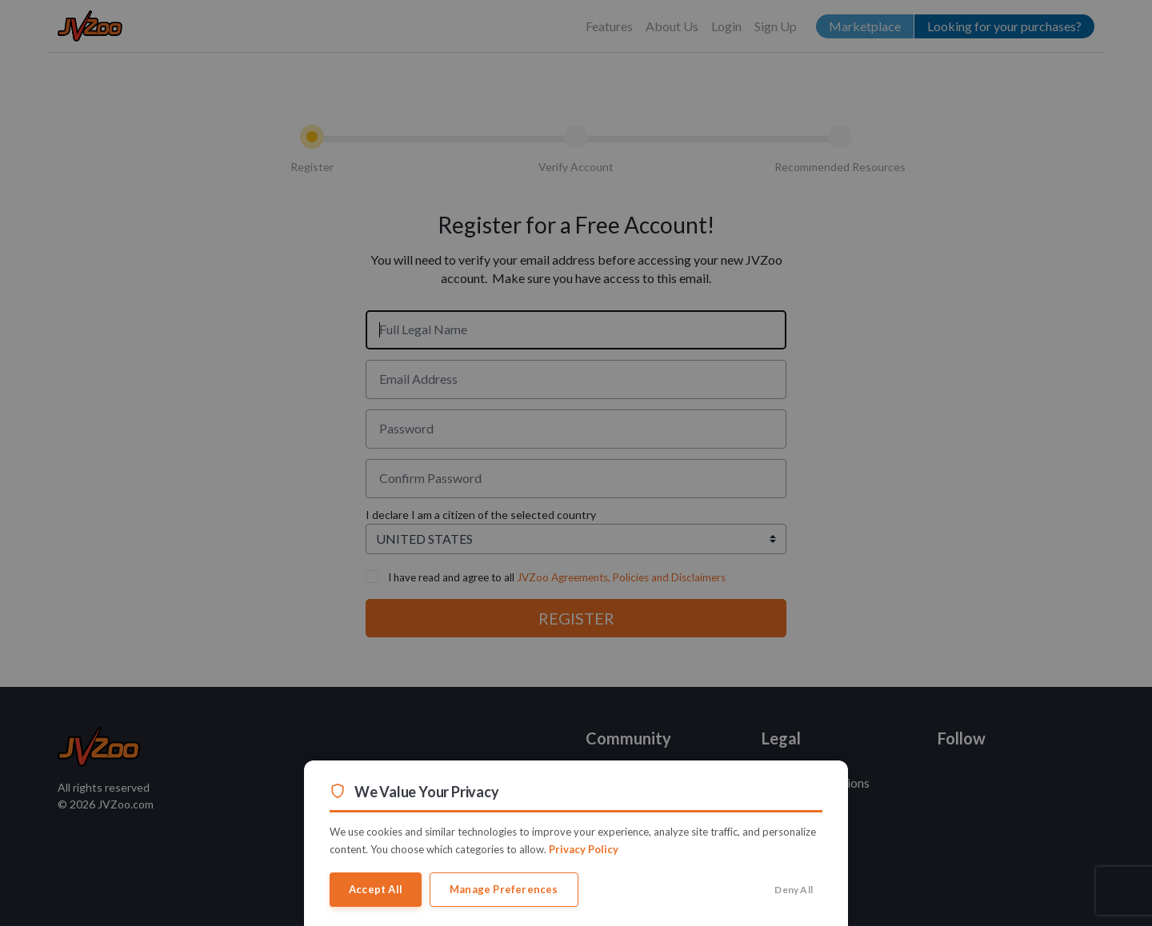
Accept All (375, 889)
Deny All (793, 890)
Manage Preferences (504, 889)
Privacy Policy (583, 849)
